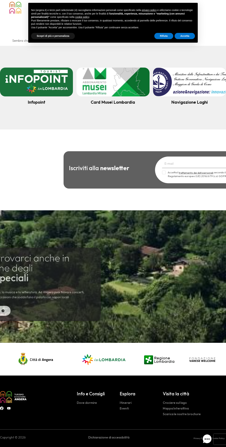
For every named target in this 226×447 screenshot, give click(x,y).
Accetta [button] (184, 35)
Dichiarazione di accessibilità (108, 437)
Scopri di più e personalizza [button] (53, 35)
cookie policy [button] (82, 17)
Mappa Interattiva (176, 408)
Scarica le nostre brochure (182, 414)
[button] (207, 439)
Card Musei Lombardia (113, 102)
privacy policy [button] (149, 10)
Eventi (124, 408)
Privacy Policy (200, 438)
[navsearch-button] (210, 7)
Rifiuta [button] (164, 35)
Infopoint (36, 102)
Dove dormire (87, 403)
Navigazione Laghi (189, 102)
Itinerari (126, 403)
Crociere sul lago (175, 403)
